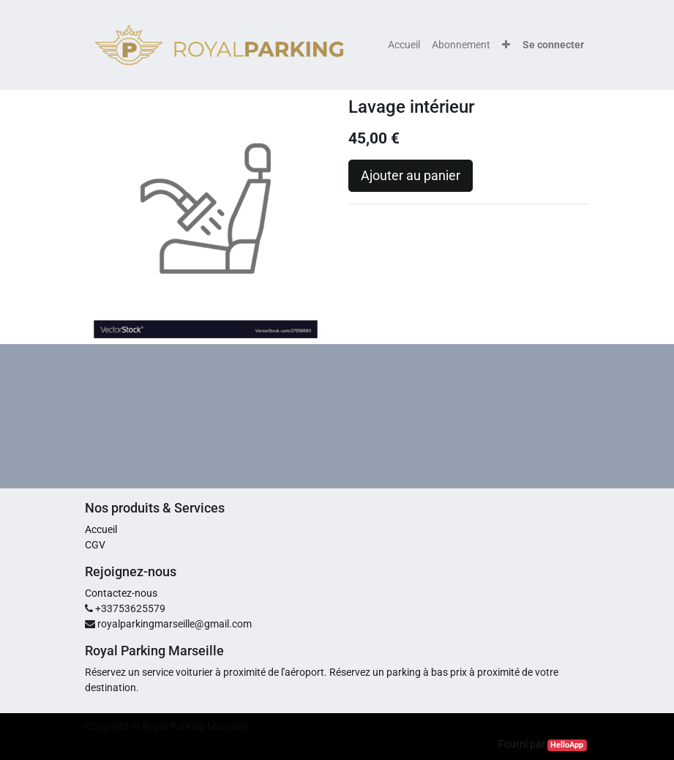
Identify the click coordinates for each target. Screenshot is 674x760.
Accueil (101, 529)
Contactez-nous (121, 593)
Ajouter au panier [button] (410, 175)
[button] (506, 45)
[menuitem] (404, 45)
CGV (95, 545)
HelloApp (566, 745)
